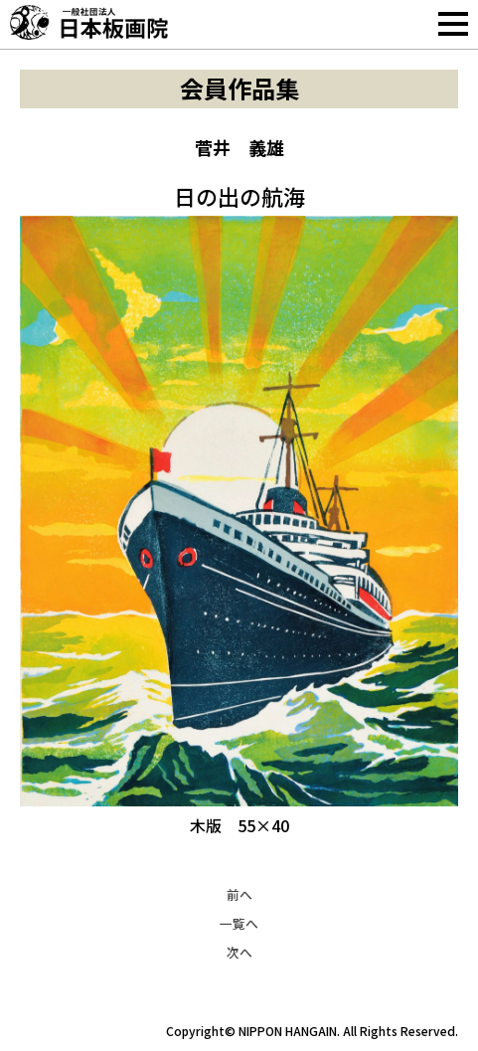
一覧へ (239, 923)
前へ (239, 894)
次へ (239, 952)
